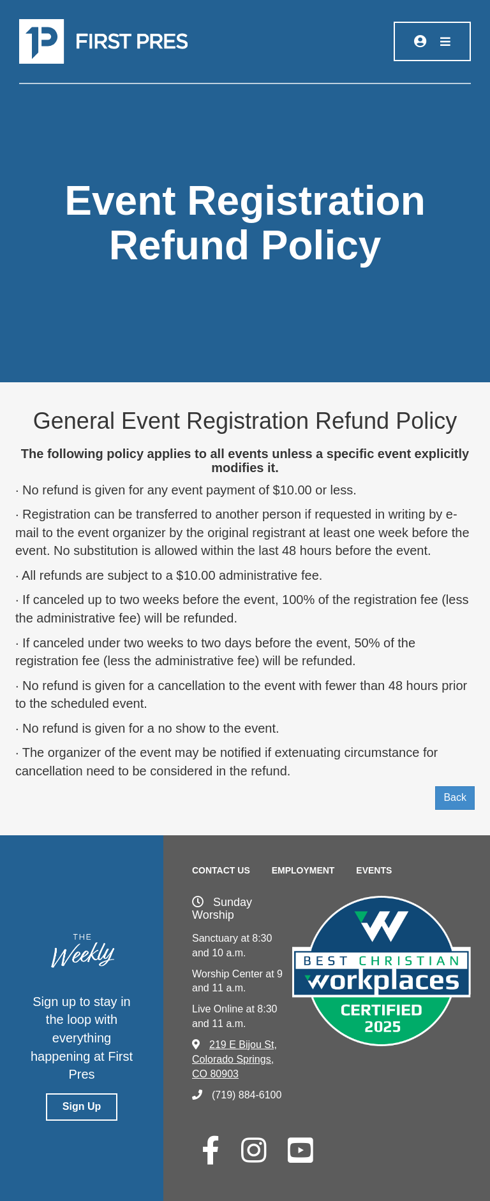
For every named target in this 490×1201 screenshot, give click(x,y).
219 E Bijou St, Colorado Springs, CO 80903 (234, 1059)
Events (374, 870)
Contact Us (221, 870)
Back (454, 797)
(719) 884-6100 (236, 1095)
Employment (303, 870)
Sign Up (82, 1106)
